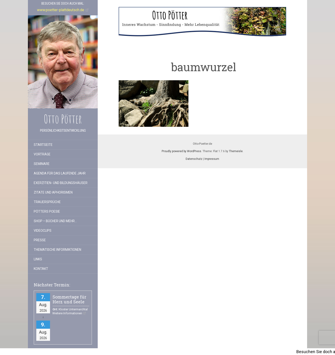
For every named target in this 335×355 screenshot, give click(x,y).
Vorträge (42, 154)
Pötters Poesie (47, 211)
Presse (40, 240)
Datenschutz (194, 159)
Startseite (43, 145)
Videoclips (42, 230)
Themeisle (236, 151)
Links (38, 259)
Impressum (211, 159)
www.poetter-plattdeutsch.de (60, 10)
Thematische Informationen (57, 249)
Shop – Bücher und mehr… (55, 221)
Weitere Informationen (67, 313)
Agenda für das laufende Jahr (60, 173)
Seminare (42, 164)
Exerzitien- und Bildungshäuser (60, 183)
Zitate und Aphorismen (53, 192)
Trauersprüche (47, 202)
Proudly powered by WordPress (181, 151)
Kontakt (41, 269)
